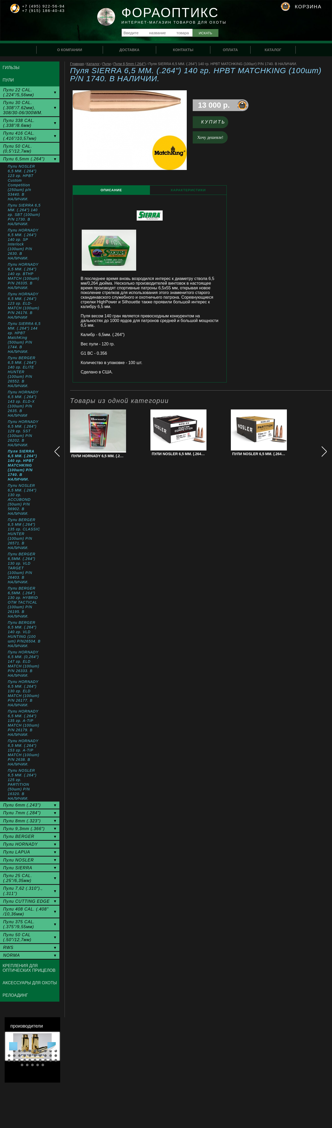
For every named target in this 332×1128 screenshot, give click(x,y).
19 (50, 1055)
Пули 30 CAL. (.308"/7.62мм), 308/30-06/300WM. (23, 107)
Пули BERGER (18, 836)
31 (22, 1065)
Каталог (93, 64)
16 (35, 1055)
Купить (213, 122)
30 (55, 1060)
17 (40, 1055)
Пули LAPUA (16, 852)
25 (30, 1060)
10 (55, 1051)
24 (24, 1060)
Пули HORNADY (20, 844)
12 (14, 1055)
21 (9, 1060)
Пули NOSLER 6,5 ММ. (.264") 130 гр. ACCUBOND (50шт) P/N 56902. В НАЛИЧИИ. (22, 499)
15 (30, 1055)
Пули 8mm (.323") (22, 821)
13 (19, 1055)
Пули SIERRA (17, 868)
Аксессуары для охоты (30, 983)
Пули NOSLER (18, 860)
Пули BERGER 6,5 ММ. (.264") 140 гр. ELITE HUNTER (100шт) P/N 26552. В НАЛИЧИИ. (22, 372)
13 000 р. (214, 105)
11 (9, 1055)
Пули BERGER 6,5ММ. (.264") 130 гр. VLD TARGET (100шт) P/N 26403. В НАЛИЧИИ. (22, 568)
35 (43, 1065)
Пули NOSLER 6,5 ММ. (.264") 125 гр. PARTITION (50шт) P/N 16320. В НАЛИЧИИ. (22, 784)
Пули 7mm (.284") (22, 813)
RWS (8, 947)
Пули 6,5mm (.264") (129, 64)
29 (50, 1060)
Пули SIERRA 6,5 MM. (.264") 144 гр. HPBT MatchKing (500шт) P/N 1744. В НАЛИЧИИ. (24, 338)
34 (37, 1065)
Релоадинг (15, 995)
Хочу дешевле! (210, 137)
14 (24, 1055)
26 (35, 1060)
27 (40, 1060)
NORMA (11, 955)
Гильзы (11, 67)
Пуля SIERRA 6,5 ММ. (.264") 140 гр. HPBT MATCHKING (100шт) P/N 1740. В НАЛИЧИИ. (22, 465)
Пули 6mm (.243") (22, 805)
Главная (77, 64)
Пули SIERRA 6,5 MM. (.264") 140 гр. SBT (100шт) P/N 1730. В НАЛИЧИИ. (24, 214)
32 (27, 1065)
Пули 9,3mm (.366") (24, 828)
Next (51, 1046)
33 (32, 1065)
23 (19, 1060)
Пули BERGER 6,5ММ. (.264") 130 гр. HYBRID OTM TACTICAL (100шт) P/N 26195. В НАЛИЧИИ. (23, 602)
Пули (106, 64)
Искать (205, 33)
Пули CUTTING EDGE (26, 901)
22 (14, 1060)
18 (45, 1055)
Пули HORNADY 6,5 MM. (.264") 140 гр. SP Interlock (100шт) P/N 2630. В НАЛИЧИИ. (23, 244)
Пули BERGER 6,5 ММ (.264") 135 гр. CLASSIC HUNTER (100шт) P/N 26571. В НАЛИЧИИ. (24, 534)
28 (45, 1060)
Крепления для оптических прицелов (29, 968)
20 (55, 1055)
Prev (13, 1046)
